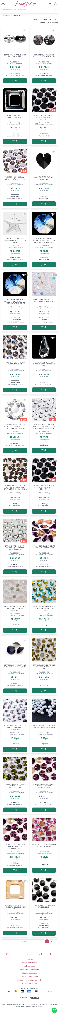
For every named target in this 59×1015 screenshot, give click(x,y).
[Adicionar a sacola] (15, 80)
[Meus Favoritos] (50, 4)
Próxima (23, 941)
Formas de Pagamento (29, 976)
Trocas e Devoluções (29, 983)
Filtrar (35, 19)
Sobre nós (30, 959)
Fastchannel (35, 998)
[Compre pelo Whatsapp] (54, 1010)
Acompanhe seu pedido (29, 969)
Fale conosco (29, 966)
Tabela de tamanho (29, 962)
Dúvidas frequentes (29, 973)
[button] (2, 4)
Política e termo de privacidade (29, 980)
